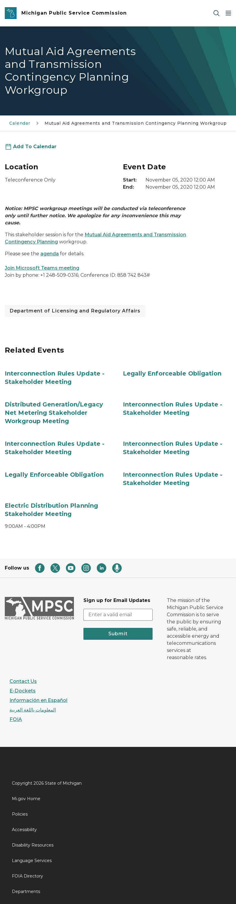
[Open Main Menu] (228, 13)
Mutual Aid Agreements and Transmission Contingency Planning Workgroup (136, 123)
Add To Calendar (34, 146)
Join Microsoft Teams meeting (42, 268)
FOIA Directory (27, 876)
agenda (49, 254)
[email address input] (118, 615)
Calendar (19, 123)
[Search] (216, 13)
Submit (118, 633)
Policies (20, 814)
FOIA (15, 719)
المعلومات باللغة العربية (32, 710)
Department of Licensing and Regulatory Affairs (74, 311)
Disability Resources (32, 845)
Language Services (32, 860)
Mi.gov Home (26, 798)
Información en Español (38, 700)
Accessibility (24, 829)
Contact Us (23, 681)
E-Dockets (22, 691)
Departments (26, 891)
